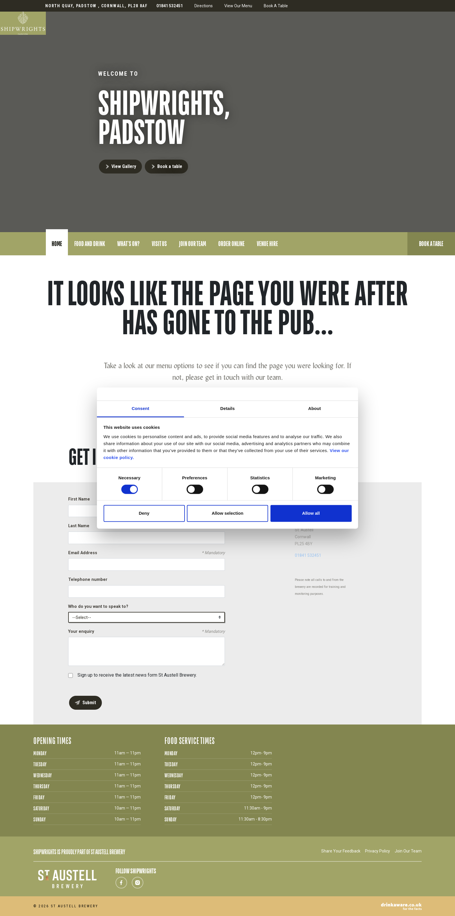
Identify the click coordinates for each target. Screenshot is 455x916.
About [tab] (314, 408)
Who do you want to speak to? (98, 606)
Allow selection (227, 513)
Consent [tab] (140, 408)
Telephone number (87, 579)
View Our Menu (238, 5)
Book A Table (276, 5)
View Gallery (123, 166)
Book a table (169, 166)
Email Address (146, 553)
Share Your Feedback (340, 851)
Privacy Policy (377, 851)
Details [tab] (227, 408)
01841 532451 (308, 555)
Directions (203, 5)
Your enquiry (146, 631)
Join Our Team (408, 851)
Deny (144, 513)
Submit (89, 702)
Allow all (311, 513)
